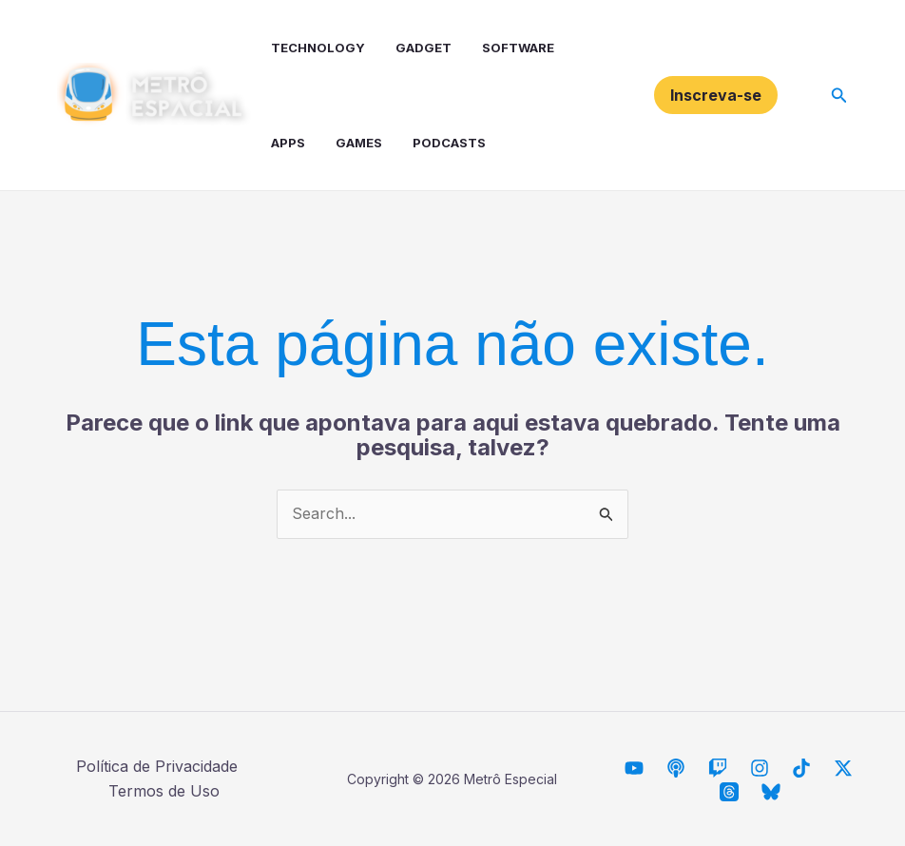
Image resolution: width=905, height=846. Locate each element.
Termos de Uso (164, 790)
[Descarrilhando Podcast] (675, 768)
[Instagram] (759, 768)
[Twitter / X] (843, 768)
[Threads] (729, 791)
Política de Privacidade (157, 766)
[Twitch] (717, 768)
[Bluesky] (770, 791)
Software (518, 47)
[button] (716, 95)
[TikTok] (801, 768)
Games (359, 142)
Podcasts (449, 142)
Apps (288, 142)
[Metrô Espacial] (634, 768)
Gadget (423, 47)
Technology (318, 47)
